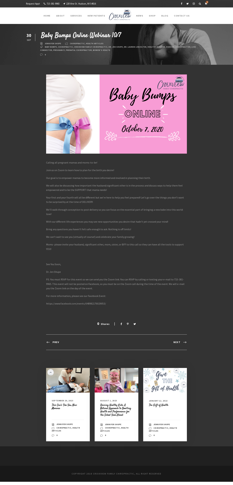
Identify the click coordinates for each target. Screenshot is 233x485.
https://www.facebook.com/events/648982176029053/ (77, 303)
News (139, 16)
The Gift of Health (160, 404)
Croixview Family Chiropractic (94, 47)
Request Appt (33, 3)
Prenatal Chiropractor (105, 50)
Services (77, 16)
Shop (152, 16)
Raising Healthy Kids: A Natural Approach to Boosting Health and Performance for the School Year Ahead (116, 411)
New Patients (97, 16)
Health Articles (97, 44)
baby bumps (51, 47)
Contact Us (180, 16)
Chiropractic (79, 44)
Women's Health (129, 50)
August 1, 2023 (109, 401)
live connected (67, 50)
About (62, 16)
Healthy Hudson (166, 47)
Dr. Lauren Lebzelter (143, 47)
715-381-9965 (53, 3)
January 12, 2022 (159, 401)
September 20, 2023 (64, 401)
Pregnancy (83, 50)
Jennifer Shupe (53, 44)
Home (48, 16)
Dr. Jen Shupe (121, 47)
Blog (164, 16)
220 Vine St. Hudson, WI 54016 (85, 3)
